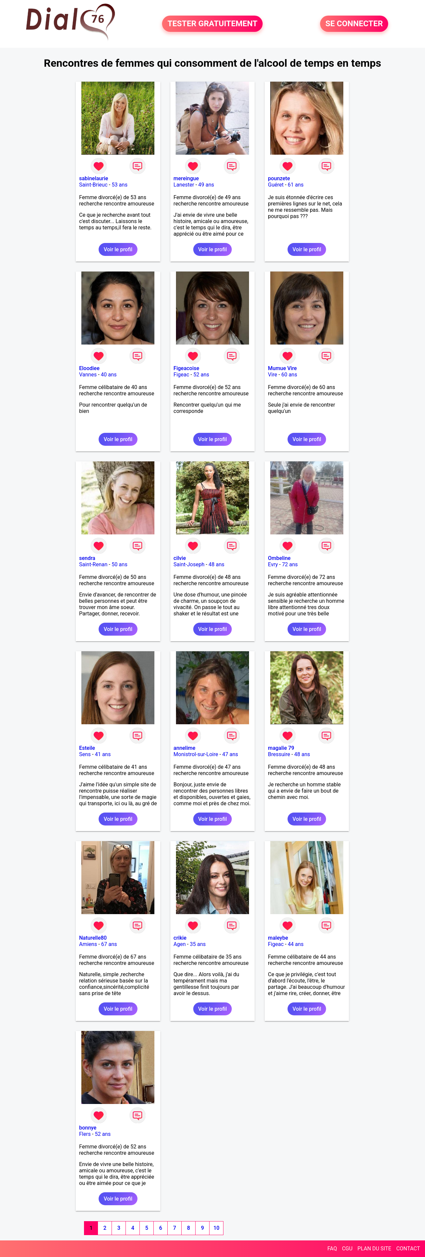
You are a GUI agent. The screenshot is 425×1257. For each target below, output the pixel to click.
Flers (85, 1134)
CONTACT (408, 1248)
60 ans (289, 374)
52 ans (201, 374)
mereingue (186, 178)
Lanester (184, 185)
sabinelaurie (93, 178)
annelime (185, 748)
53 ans (120, 185)
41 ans (103, 754)
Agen (180, 944)
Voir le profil (118, 249)
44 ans (296, 944)
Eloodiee (89, 368)
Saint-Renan (93, 564)
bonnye (87, 1128)
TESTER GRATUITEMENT (212, 24)
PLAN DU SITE (374, 1248)
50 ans (120, 564)
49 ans (206, 185)
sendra (87, 558)
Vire (272, 374)
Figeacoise (186, 368)
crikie (180, 938)
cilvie (180, 558)
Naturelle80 (93, 938)
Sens (85, 754)
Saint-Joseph (189, 564)
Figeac (181, 374)
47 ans (230, 754)
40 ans (109, 374)
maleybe (278, 938)
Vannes (88, 374)
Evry (273, 564)
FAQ (332, 1248)
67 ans (109, 944)
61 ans (296, 185)
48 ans (216, 564)
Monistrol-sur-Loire (196, 754)
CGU (347, 1248)
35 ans (198, 944)
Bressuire (279, 754)
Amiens (88, 944)
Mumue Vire (282, 368)
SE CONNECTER (354, 24)
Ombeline (279, 558)
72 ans (290, 564)
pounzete (279, 178)
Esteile (87, 748)
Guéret (276, 185)
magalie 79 (281, 748)
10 (216, 1228)
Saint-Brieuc (93, 185)
